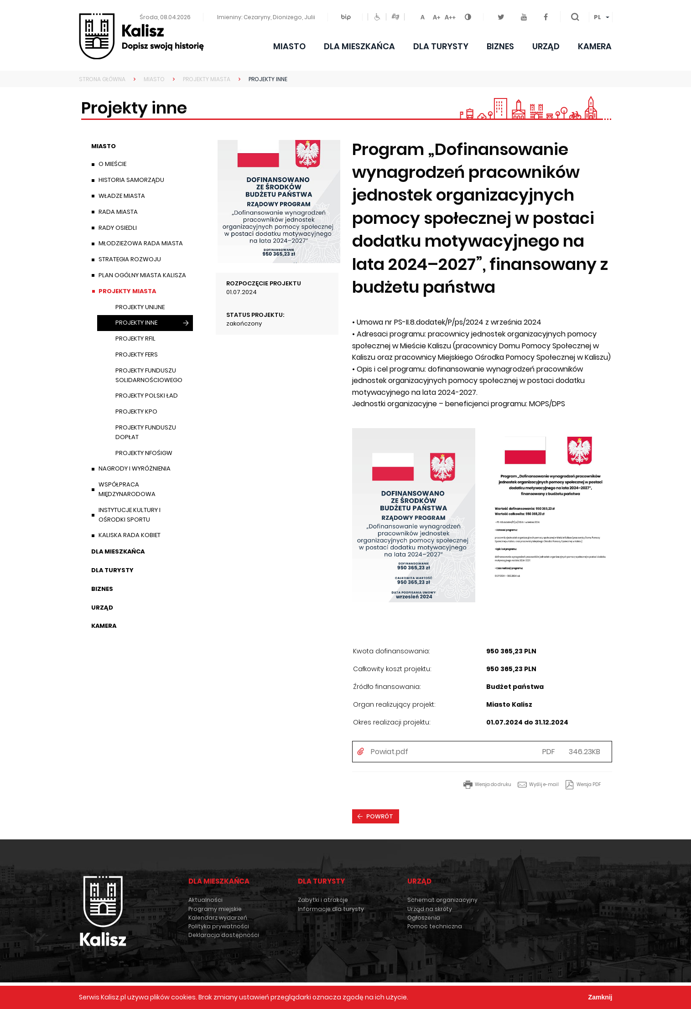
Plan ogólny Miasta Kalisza (142, 275)
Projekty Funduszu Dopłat (145, 432)
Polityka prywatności (218, 926)
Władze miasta (122, 195)
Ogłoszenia (423, 917)
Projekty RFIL (135, 338)
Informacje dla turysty (331, 909)
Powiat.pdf (389, 752)
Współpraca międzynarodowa (127, 489)
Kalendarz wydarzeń (217, 917)
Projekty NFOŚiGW (143, 453)
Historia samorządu (131, 180)
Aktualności (205, 900)
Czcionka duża (450, 15)
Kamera (595, 46)
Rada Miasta (118, 211)
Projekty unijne (140, 307)
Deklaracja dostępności (223, 935)
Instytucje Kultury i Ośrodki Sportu (130, 515)
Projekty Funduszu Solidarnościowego (148, 375)
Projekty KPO (136, 411)
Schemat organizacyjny (442, 900)
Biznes (500, 46)
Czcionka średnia (436, 15)
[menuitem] (600, 17)
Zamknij (600, 997)
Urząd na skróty (429, 909)
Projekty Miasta (127, 291)
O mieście (112, 164)
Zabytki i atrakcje (323, 900)
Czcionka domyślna (422, 15)
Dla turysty (440, 46)
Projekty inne (136, 324)
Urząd (546, 46)
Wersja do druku (493, 784)
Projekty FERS (136, 354)
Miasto (289, 46)
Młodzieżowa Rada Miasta (141, 243)
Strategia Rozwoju (130, 259)
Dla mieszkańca (359, 46)
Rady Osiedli (118, 227)
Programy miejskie (215, 909)
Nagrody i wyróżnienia (135, 468)
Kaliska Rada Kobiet (130, 535)
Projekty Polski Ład (146, 395)
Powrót (379, 816)
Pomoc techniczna (434, 926)
